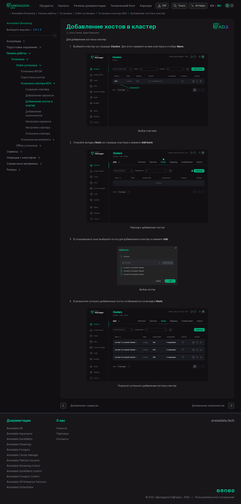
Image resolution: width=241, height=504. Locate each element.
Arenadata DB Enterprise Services (26, 481)
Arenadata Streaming (19, 23)
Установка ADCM (31, 71)
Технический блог (122, 5)
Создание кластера (37, 89)
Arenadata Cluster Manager (22, 455)
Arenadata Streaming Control (23, 465)
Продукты (46, 5)
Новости (61, 428)
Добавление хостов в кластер (39, 103)
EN (212, 5)
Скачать (63, 5)
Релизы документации (90, 5)
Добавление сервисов (39, 95)
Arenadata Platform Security (23, 460)
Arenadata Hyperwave (19, 433)
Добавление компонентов (33, 113)
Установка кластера (37, 133)
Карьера (146, 5)
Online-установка (26, 65)
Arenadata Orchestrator (20, 487)
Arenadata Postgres (18, 449)
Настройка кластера (37, 127)
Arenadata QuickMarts (19, 439)
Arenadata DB (15, 428)
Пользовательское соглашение (214, 497)
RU (219, 5)
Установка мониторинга (36, 139)
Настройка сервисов (38, 121)
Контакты (62, 439)
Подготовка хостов (33, 77)
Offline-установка (26, 145)
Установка (17, 59)
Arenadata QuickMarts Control (24, 471)
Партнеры (62, 433)
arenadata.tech (222, 421)
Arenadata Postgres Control (23, 476)
